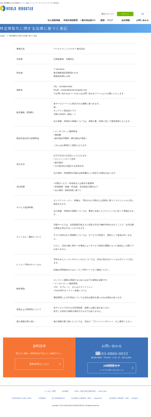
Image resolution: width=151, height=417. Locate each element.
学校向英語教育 (70, 20)
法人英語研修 (54, 20)
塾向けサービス (107, 14)
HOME (2, 36)
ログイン (125, 14)
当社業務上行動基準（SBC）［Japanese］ (87, 400)
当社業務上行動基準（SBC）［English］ (124, 400)
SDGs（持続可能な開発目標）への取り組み (90, 392)
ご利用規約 (42, 400)
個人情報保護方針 (58, 400)
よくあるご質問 (50, 392)
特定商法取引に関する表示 (22, 400)
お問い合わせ (142, 20)
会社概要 (65, 392)
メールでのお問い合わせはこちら (112, 368)
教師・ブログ (106, 20)
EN (143, 14)
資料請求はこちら (39, 364)
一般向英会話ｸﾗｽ (87, 20)
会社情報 (125, 20)
